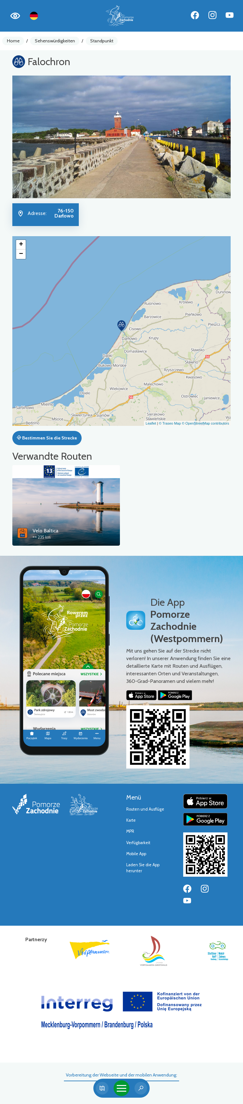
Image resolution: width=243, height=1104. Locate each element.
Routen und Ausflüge (145, 809)
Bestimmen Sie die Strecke (47, 438)
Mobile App (136, 853)
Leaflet (151, 423)
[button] (121, 325)
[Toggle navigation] (121, 1088)
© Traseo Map (170, 423)
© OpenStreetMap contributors (205, 423)
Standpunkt (101, 41)
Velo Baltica (45, 531)
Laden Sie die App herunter (142, 867)
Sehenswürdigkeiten (55, 41)
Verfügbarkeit (138, 842)
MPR (130, 831)
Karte (131, 820)
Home (13, 41)
